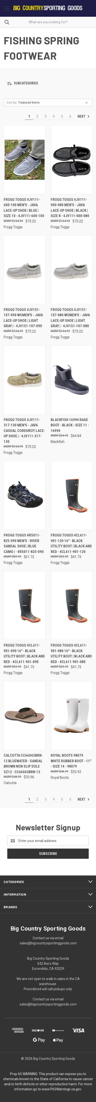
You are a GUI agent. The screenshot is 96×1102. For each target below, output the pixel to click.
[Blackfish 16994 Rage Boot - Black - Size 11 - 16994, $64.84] (72, 379)
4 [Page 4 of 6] (54, 116)
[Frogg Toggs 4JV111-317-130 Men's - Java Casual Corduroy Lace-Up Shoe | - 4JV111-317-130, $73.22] (25, 379)
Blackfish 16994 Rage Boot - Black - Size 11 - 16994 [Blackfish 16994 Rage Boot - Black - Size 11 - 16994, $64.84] (70, 425)
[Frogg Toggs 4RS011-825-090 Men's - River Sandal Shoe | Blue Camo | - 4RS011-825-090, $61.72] (25, 495)
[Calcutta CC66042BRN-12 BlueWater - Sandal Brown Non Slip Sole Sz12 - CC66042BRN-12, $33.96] (25, 715)
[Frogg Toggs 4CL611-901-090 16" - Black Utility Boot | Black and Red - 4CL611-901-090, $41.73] (25, 605)
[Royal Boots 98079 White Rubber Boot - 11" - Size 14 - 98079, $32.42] (72, 715)
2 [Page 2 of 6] (37, 116)
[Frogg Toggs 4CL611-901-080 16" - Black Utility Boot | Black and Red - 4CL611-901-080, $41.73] (72, 605)
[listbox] (54, 102)
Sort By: (12, 102)
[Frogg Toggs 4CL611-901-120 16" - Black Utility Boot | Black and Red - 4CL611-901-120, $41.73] (72, 495)
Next (84, 116)
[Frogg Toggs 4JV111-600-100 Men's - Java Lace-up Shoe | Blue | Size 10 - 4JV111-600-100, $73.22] (25, 159)
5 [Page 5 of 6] (62, 116)
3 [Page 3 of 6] (46, 116)
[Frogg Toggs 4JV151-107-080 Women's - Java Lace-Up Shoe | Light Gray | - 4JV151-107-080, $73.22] (72, 269)
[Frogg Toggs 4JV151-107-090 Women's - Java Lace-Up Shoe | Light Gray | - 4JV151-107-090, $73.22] (25, 269)
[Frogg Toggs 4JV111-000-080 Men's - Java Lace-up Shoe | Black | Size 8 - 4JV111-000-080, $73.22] (72, 159)
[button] (48, 83)
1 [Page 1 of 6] (29, 116)
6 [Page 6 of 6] (70, 116)
